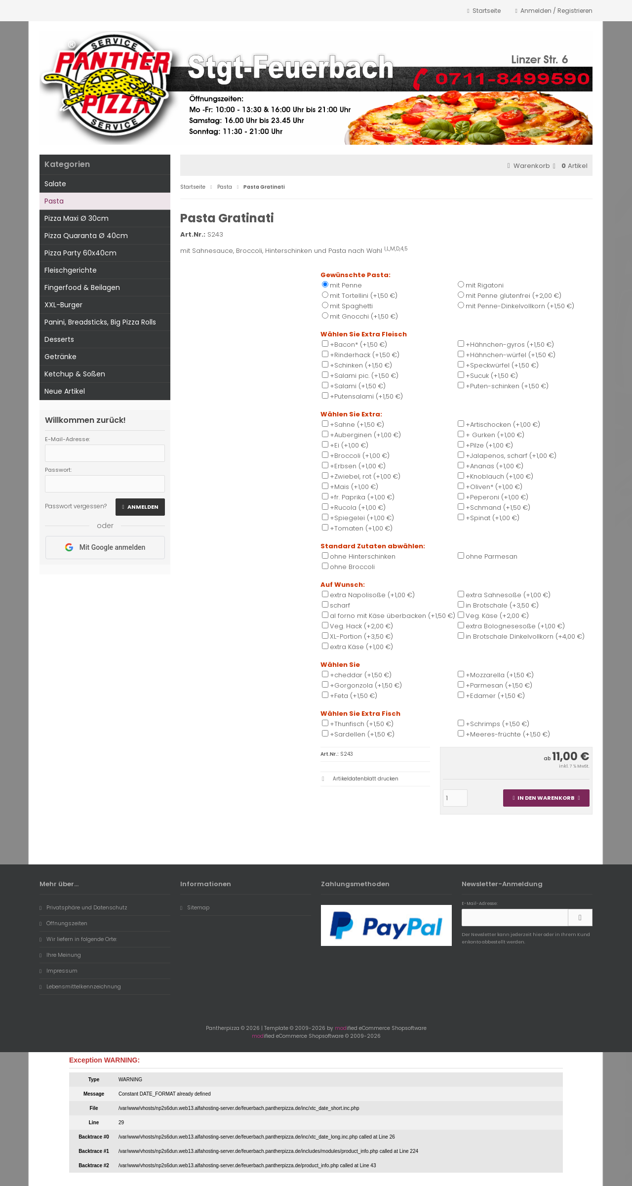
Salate (55, 184)
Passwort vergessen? (76, 506)
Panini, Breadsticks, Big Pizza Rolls (100, 322)
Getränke (60, 357)
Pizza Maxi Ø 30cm (76, 218)
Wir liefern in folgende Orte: (78, 939)
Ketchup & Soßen (74, 374)
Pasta (54, 201)
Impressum (59, 971)
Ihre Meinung (60, 955)
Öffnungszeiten (63, 923)
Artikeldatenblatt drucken (365, 778)
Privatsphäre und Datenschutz (83, 907)
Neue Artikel (64, 391)
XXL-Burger (63, 305)
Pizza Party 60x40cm (80, 253)
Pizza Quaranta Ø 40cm (86, 236)
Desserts (59, 339)
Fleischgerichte (70, 270)
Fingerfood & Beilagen (82, 287)
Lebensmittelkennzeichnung (80, 986)
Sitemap (194, 907)
